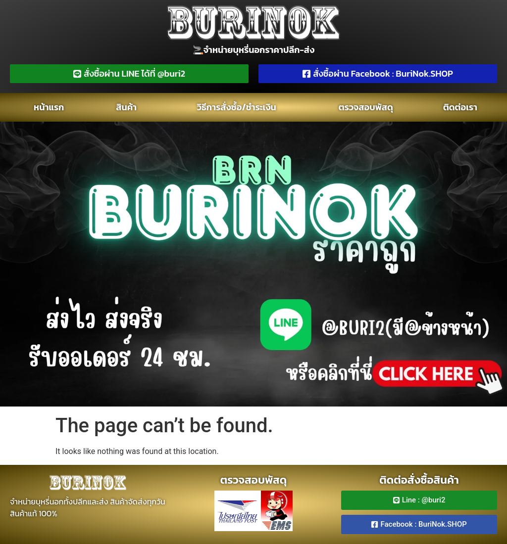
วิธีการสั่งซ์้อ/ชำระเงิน (236, 107)
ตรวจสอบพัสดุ (366, 107)
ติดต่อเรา (460, 107)
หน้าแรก (49, 107)
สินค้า (126, 107)
